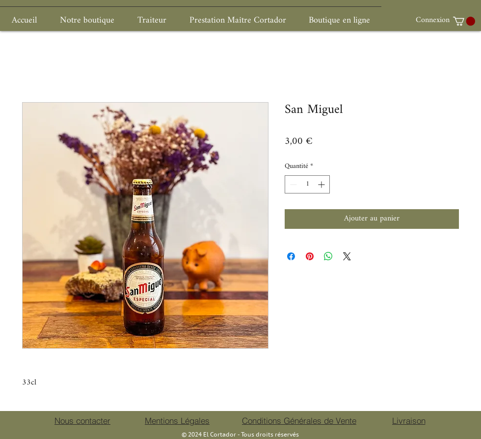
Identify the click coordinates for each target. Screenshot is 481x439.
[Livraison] (408, 421)
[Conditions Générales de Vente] (299, 421)
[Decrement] (292, 184)
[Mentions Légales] (177, 421)
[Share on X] (347, 256)
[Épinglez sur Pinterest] (310, 256)
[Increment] (322, 184)
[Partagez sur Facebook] (291, 256)
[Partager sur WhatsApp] (328, 256)
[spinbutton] (307, 184)
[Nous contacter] (82, 421)
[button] (464, 21)
